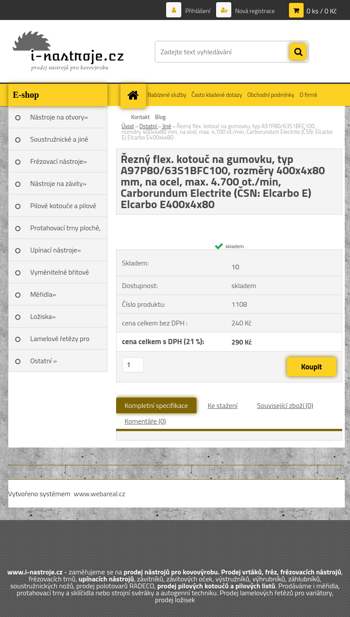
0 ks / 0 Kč (322, 11)
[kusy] (133, 364)
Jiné (166, 126)
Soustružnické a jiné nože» (59, 142)
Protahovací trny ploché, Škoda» (65, 230)
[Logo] (68, 51)
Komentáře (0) (145, 421)
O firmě (308, 94)
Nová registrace (254, 10)
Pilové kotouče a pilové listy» (63, 208)
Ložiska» (43, 316)
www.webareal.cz (99, 493)
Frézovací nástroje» (58, 161)
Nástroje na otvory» (59, 117)
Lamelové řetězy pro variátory (60, 341)
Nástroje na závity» (58, 183)
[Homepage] (134, 95)
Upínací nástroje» (55, 250)
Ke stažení (222, 405)
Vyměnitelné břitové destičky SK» (59, 275)
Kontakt (140, 117)
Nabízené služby (167, 94)
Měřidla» (43, 294)
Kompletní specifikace (156, 405)
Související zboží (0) (285, 405)
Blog (160, 117)
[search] (298, 52)
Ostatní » (43, 360)
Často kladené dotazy (216, 94)
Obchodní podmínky (270, 94)
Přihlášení (198, 10)
